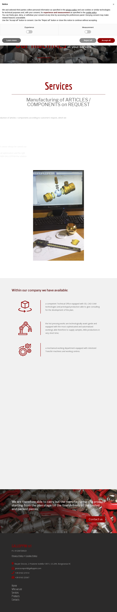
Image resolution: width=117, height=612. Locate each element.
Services (15, 592)
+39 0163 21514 (20, 573)
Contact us (96, 519)
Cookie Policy (31, 556)
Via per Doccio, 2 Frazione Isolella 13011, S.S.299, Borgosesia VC (41, 563)
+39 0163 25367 (20, 577)
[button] (113, 4)
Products (16, 596)
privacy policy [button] (71, 10)
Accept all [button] (106, 40)
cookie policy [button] (91, 12)
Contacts (15, 599)
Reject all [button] (88, 40)
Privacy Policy (17, 556)
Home (14, 585)
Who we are (17, 589)
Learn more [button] (11, 40)
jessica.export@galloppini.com (26, 568)
